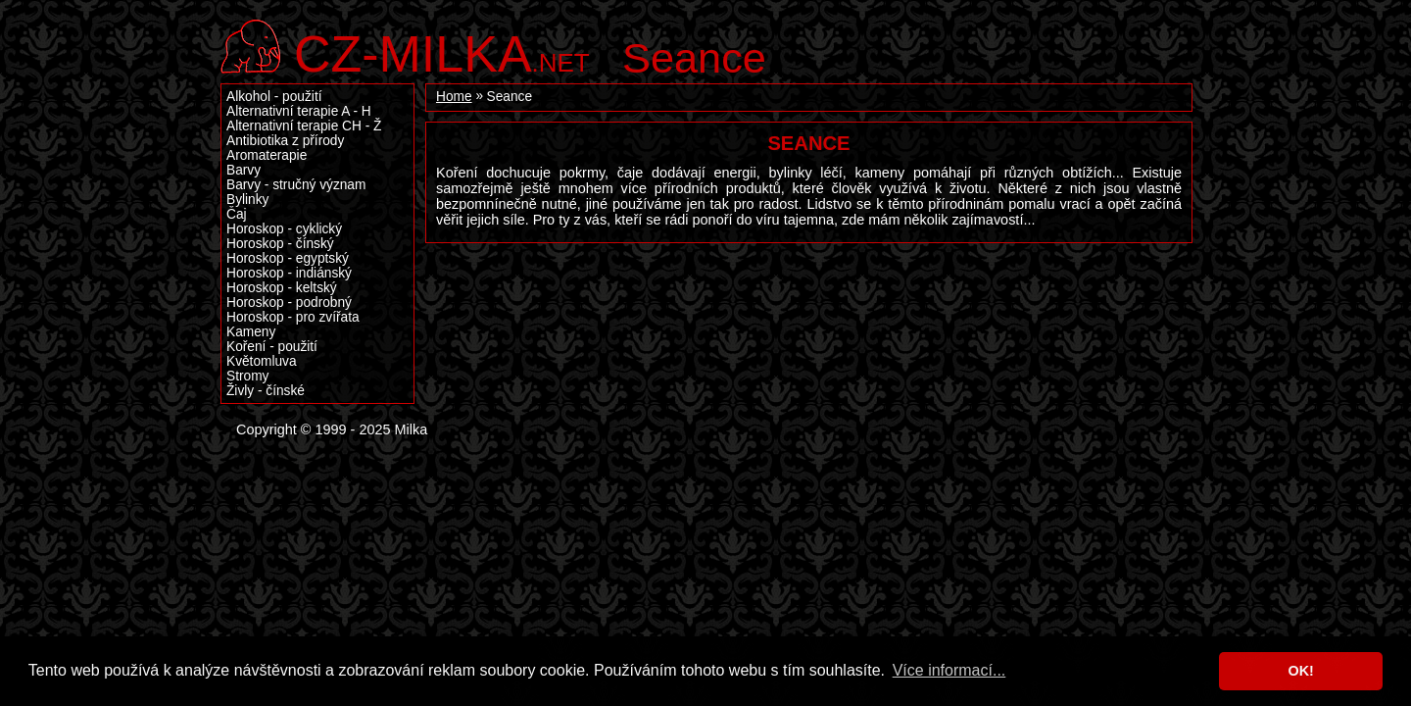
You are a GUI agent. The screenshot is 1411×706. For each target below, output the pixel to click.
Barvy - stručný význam (295, 184)
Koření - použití (271, 346)
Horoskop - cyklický (284, 229)
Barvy (243, 170)
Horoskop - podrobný (289, 302)
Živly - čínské (265, 390)
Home (454, 96)
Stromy (247, 376)
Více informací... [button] (949, 670)
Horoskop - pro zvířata (293, 317)
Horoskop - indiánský (289, 273)
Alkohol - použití (274, 96)
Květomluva (261, 361)
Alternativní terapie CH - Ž (303, 126)
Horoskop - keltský (281, 287)
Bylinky (247, 199)
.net (442, 51)
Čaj (236, 214)
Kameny (250, 332)
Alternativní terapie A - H (298, 111)
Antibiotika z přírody (285, 140)
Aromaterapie (266, 155)
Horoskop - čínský (280, 243)
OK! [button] (1300, 671)
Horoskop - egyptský (287, 258)
